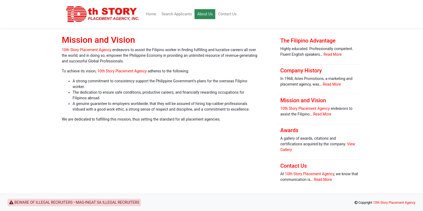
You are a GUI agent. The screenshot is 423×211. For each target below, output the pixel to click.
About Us (205, 14)
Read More (332, 54)
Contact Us (227, 14)
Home (151, 14)
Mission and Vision (98, 40)
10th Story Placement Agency (86, 50)
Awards (289, 130)
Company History (301, 70)
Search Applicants (177, 14)
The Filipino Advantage (308, 40)
